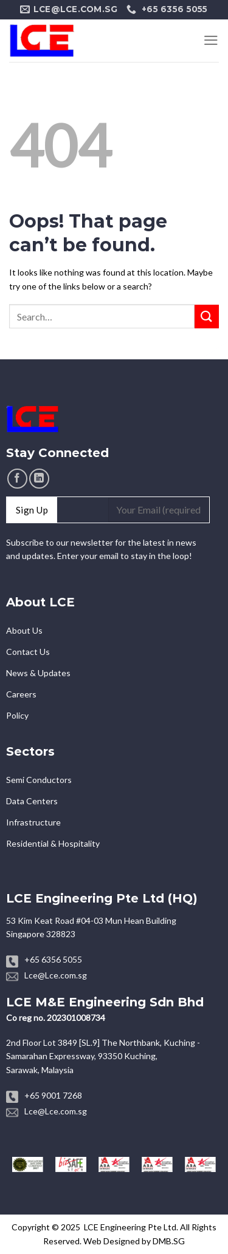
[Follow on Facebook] (17, 479)
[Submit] (207, 316)
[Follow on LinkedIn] (39, 479)
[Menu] (211, 40)
